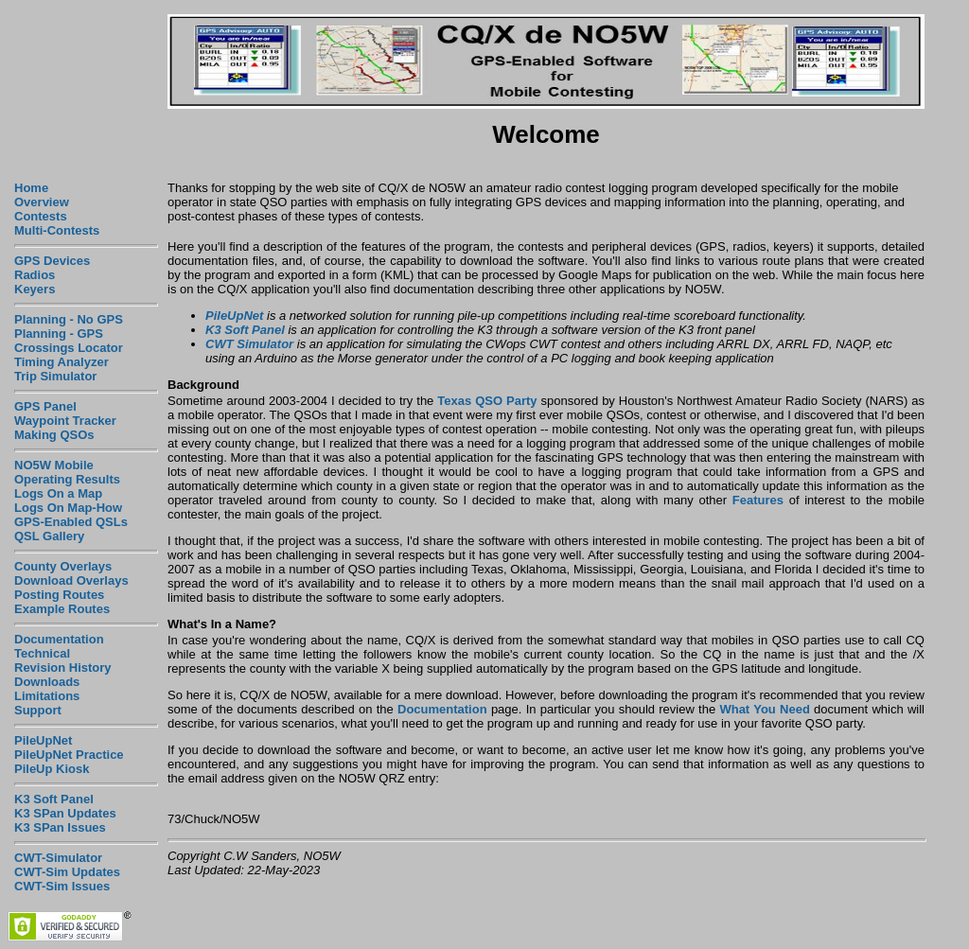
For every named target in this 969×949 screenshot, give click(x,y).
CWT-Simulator (58, 858)
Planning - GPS (58, 333)
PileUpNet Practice (69, 754)
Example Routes (62, 609)
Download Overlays (71, 580)
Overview (41, 202)
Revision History (63, 667)
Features (758, 500)
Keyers (34, 289)
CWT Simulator (249, 344)
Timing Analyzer (61, 362)
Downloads (46, 682)
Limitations (46, 696)
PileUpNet (43, 740)
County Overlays (63, 566)
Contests (40, 216)
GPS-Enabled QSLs (71, 522)
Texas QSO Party (487, 401)
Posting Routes (59, 595)
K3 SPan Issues (60, 827)
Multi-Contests (56, 230)
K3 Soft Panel (54, 799)
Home (31, 188)
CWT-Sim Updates (67, 872)
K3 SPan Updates (65, 813)
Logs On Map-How (68, 508)
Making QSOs (54, 435)
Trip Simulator (55, 376)
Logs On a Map (58, 493)
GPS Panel (45, 406)
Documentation (59, 639)
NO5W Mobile (54, 465)
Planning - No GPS (68, 319)
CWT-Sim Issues (62, 886)
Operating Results (67, 479)
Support (38, 710)
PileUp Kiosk (51, 769)
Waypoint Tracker (65, 420)
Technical (42, 653)
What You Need (764, 709)
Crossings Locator (68, 348)
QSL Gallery (49, 536)
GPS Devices (52, 261)
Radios (34, 275)
